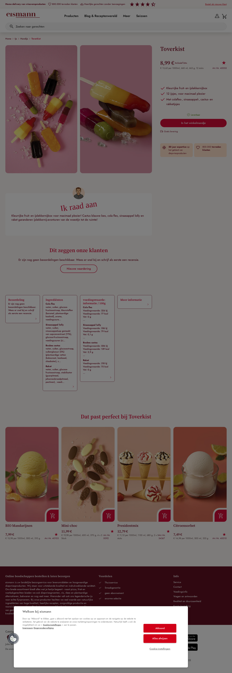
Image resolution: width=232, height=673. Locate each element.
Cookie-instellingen (52, 624)
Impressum (27, 628)
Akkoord (160, 628)
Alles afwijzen (160, 638)
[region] (101, 636)
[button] (13, 638)
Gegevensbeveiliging (44, 628)
